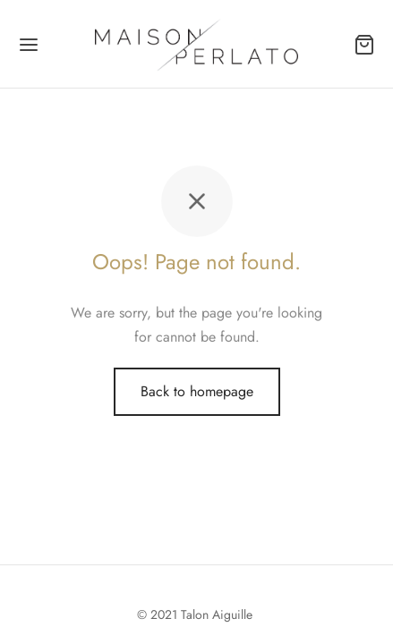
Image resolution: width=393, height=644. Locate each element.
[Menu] (28, 45)
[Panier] (364, 44)
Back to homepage (197, 391)
